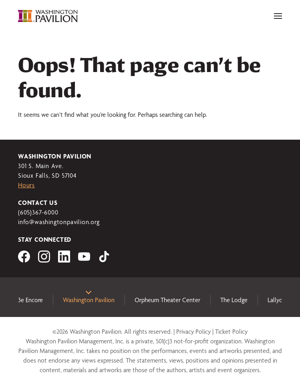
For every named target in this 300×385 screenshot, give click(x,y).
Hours (26, 185)
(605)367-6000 (38, 212)
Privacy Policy (193, 331)
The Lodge (234, 300)
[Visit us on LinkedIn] (64, 260)
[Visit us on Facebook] (24, 260)
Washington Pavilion (89, 300)
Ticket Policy (231, 331)
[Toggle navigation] (278, 16)
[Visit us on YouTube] (84, 260)
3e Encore (30, 300)
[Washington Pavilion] (48, 16)
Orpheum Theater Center (167, 300)
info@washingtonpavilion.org (59, 222)
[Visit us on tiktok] (104, 260)
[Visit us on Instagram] (44, 260)
